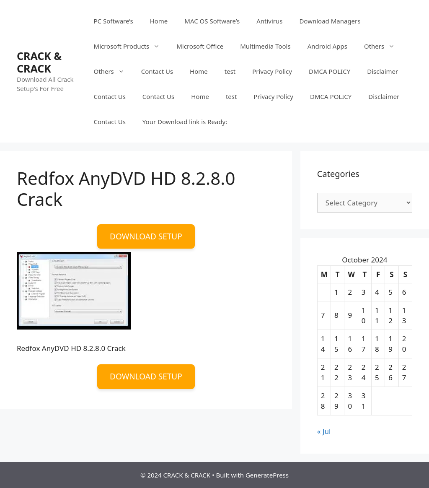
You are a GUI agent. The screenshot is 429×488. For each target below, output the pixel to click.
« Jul (324, 431)
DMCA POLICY (329, 71)
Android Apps (327, 46)
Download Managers (329, 21)
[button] (74, 291)
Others (383, 46)
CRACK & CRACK (39, 62)
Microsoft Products (131, 46)
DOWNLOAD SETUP (146, 236)
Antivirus (269, 21)
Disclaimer (382, 71)
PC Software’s (113, 21)
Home (159, 21)
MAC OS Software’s (212, 21)
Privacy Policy (272, 71)
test (230, 71)
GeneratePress (267, 475)
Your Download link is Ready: (184, 121)
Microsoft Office (199, 46)
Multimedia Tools (265, 46)
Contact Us (157, 71)
